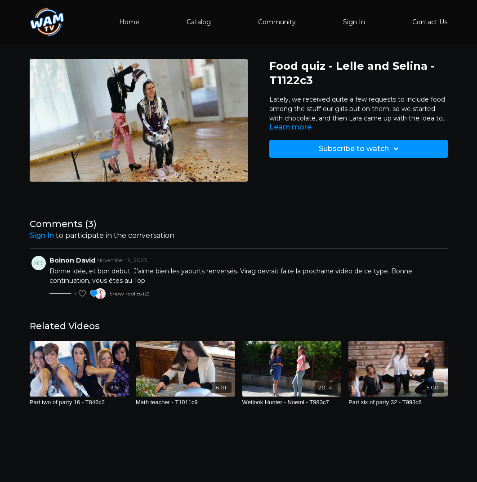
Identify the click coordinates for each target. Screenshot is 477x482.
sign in (42, 235)
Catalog (199, 22)
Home (129, 22)
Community (277, 22)
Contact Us (429, 22)
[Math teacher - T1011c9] (185, 402)
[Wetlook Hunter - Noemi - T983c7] (292, 402)
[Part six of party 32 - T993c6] (398, 402)
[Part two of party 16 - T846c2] (79, 402)
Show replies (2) (129, 293)
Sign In (354, 22)
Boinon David (72, 260)
